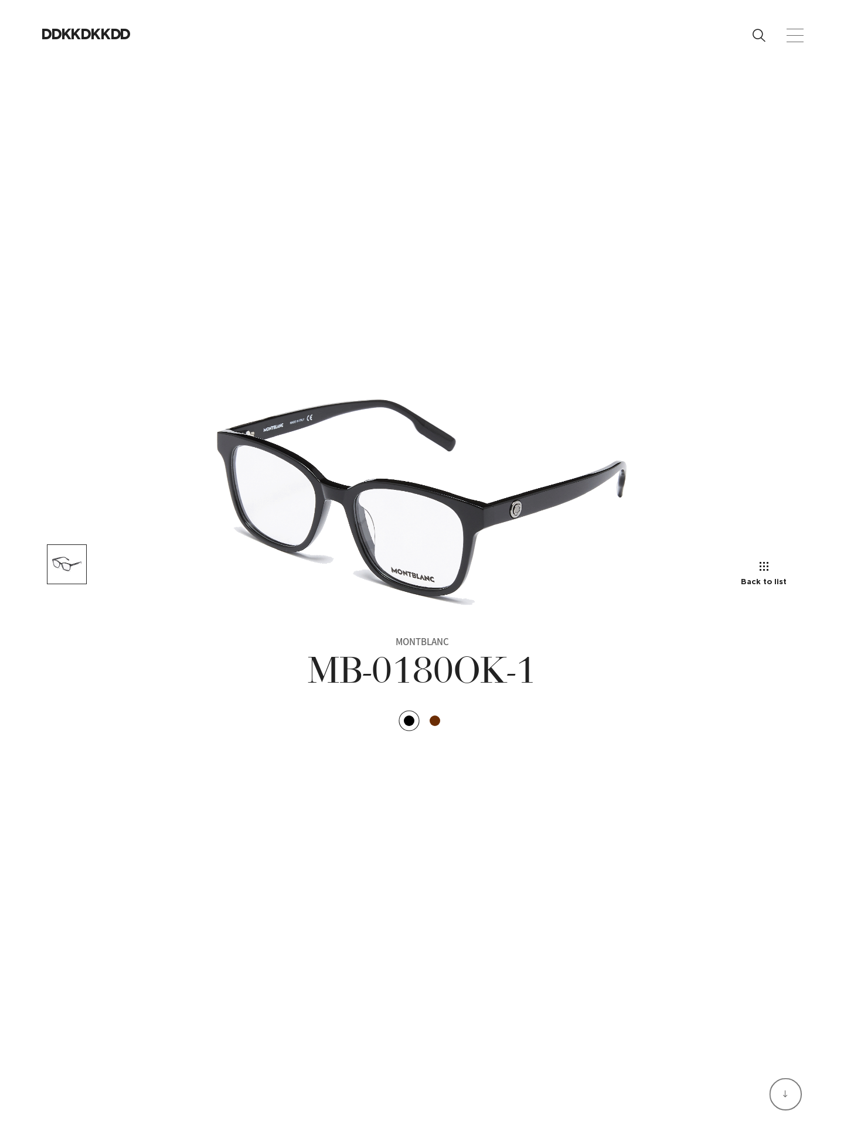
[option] (422, 504)
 (112, 33)
